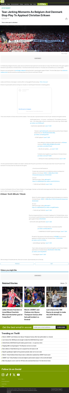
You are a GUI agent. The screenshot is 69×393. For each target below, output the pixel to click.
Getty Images (64, 53)
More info (9, 391)
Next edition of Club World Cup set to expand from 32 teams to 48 (20, 348)
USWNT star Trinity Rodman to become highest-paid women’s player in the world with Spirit (27, 357)
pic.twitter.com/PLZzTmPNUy (39, 240)
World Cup (3, 4)
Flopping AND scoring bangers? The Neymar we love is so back (19, 345)
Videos (21, 4)
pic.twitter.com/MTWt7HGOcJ (52, 181)
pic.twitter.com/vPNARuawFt (37, 123)
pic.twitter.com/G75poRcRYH (39, 251)
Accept (53, 389)
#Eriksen (64, 142)
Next (52, 263)
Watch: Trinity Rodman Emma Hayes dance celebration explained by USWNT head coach (26, 354)
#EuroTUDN (54, 173)
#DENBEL (51, 144)
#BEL (53, 133)
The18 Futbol (42, 4)
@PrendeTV (48, 179)
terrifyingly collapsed (20, 70)
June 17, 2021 (48, 126)
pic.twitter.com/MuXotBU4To (45, 228)
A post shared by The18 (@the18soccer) (34, 111)
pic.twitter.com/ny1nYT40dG (45, 156)
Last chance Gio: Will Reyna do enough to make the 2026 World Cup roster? (22, 340)
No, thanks (59, 389)
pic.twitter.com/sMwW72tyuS (45, 146)
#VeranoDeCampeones (38, 175)
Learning (26, 4)
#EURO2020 (46, 133)
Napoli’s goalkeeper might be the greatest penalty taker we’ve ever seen (22, 352)
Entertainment (15, 4)
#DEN (50, 133)
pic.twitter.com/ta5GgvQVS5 (41, 134)
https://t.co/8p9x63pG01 (38, 181)
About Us (20, 379)
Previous (17, 263)
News (8, 4)
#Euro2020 (57, 144)
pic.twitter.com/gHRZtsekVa (51, 207)
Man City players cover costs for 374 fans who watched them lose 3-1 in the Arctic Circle (26, 360)
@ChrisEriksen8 (44, 131)
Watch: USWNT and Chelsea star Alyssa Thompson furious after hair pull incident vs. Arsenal (33, 314)
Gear (31, 4)
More (34, 4)
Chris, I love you (43, 82)
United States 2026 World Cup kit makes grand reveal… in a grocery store (22, 343)
